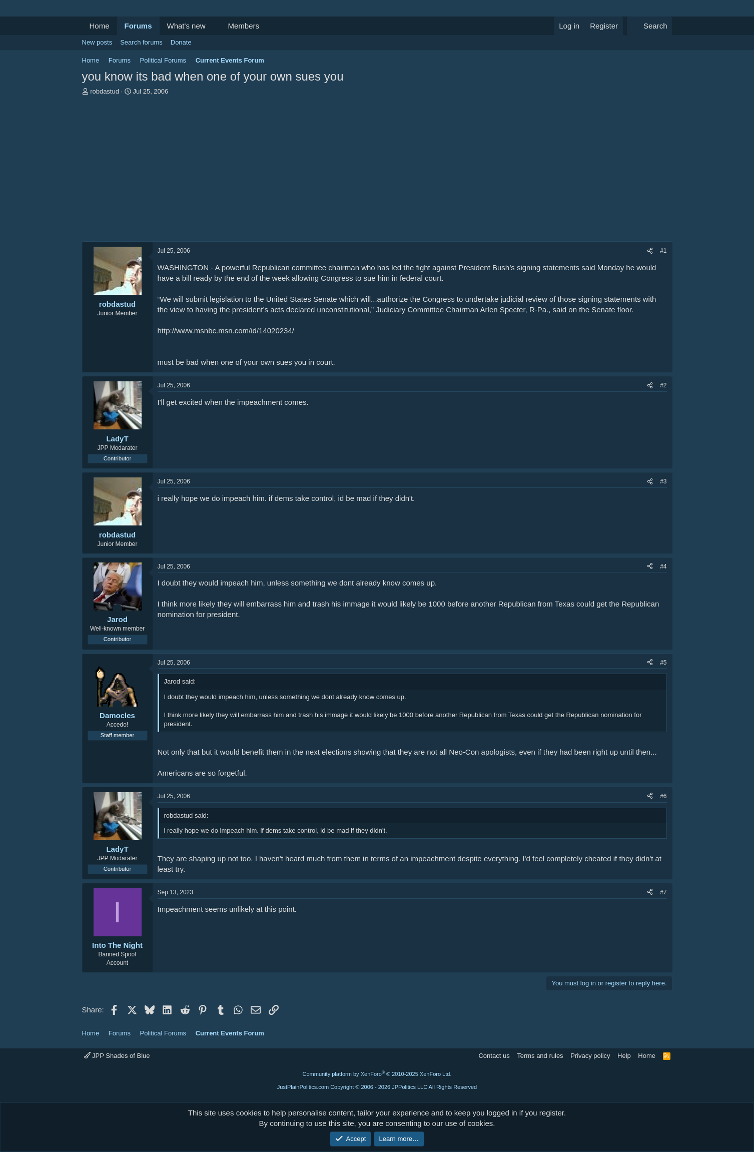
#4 (663, 566)
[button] (213, 26)
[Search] (649, 26)
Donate (181, 42)
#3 (663, 481)
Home (100, 26)
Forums (138, 26)
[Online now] (117, 609)
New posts (97, 42)
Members (243, 26)
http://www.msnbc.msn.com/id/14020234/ (226, 330)
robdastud (104, 91)
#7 (663, 892)
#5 (663, 662)
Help (624, 1055)
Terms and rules (540, 1055)
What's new (186, 26)
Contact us (493, 1055)
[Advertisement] (377, 171)
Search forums (141, 42)
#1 (663, 250)
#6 (663, 796)
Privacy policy (590, 1055)
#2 (663, 385)
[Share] (649, 251)
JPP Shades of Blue (117, 1055)
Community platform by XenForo (377, 1074)
